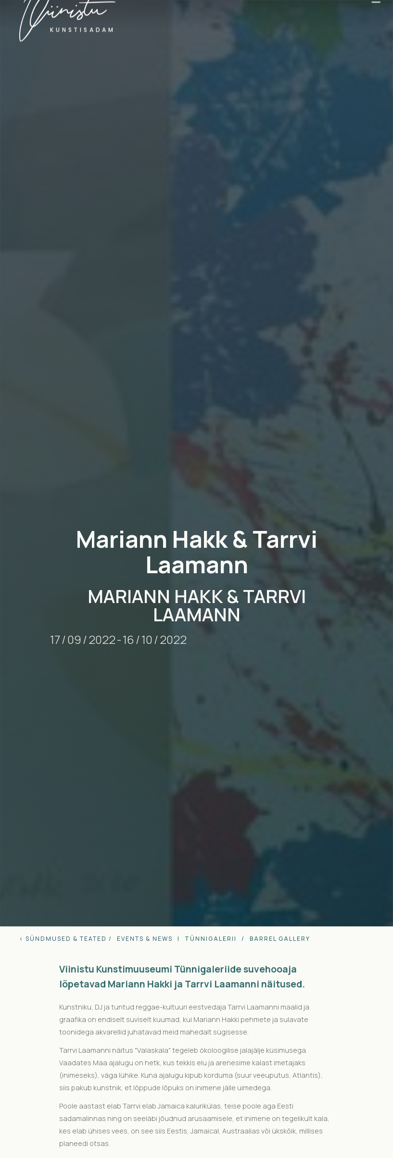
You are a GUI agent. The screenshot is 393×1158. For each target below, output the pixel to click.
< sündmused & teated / (65, 939)
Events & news (145, 939)
